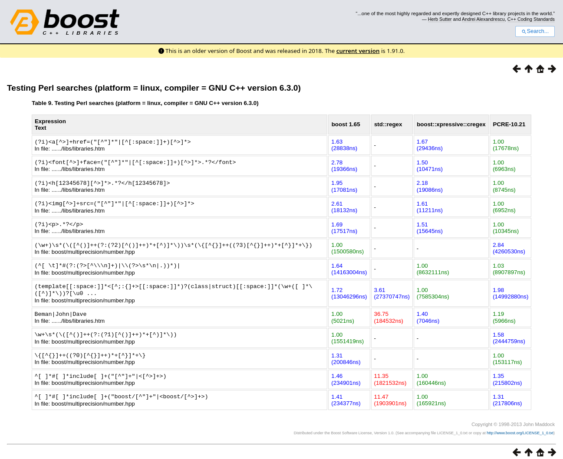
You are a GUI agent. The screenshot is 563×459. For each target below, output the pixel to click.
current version (358, 51)
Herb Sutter (440, 19)
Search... (535, 31)
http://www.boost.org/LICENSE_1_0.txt (520, 427)
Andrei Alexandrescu (483, 19)
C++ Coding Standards (531, 19)
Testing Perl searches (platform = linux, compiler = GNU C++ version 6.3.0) (154, 87)
